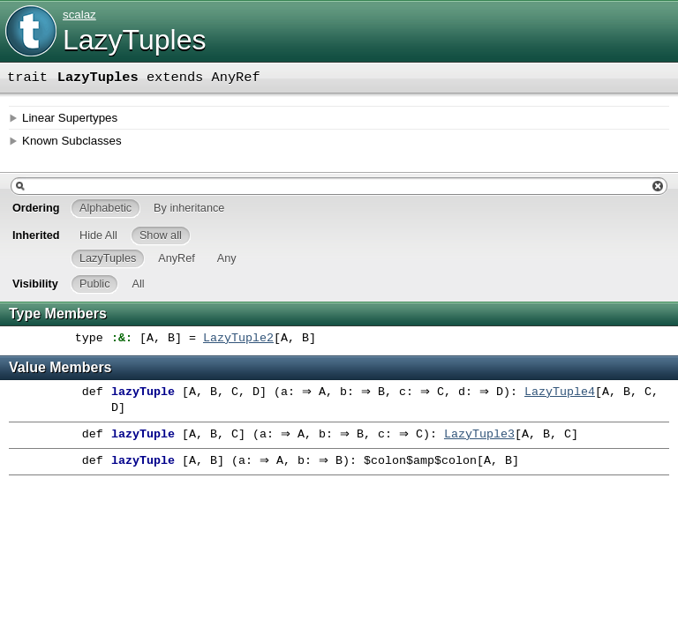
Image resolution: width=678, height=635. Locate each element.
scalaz (79, 14)
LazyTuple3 (492, 435)
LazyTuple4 (577, 392)
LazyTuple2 (238, 339)
